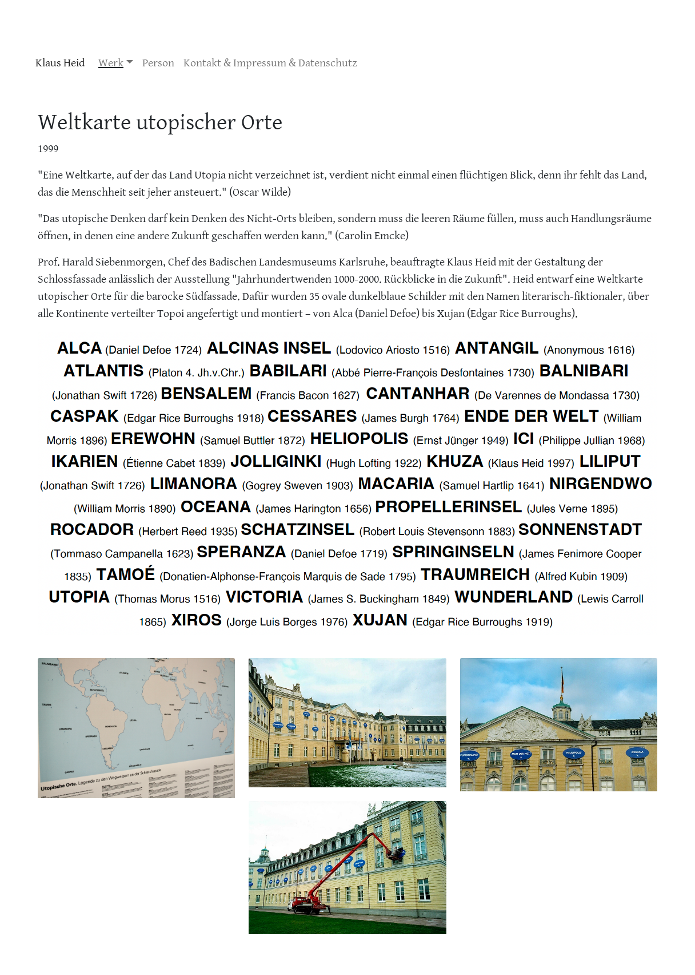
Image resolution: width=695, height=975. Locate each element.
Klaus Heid (60, 63)
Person (158, 63)
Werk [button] (110, 63)
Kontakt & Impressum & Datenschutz (270, 63)
